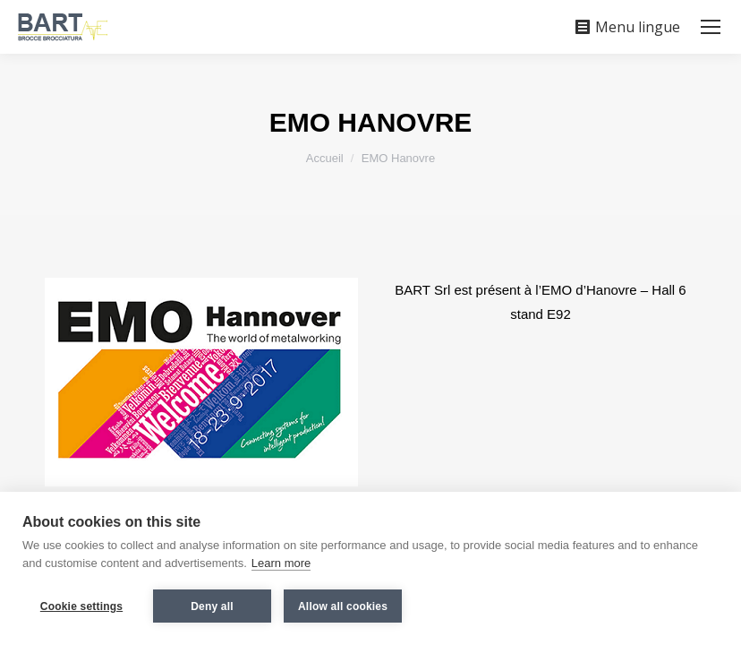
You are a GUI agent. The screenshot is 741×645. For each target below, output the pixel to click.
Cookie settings (81, 606)
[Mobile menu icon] (710, 26)
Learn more (281, 563)
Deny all (212, 606)
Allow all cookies (343, 606)
